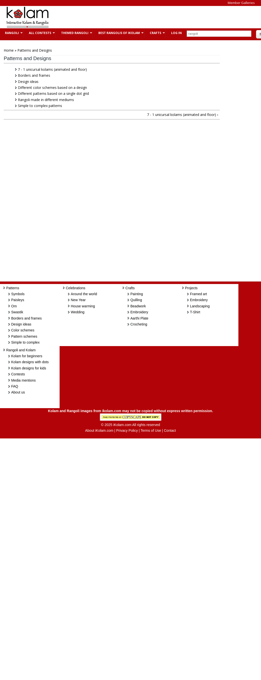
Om (14, 306)
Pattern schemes (24, 336)
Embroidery (139, 312)
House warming (83, 306)
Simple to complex (25, 342)
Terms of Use (151, 430)
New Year (78, 300)
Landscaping (200, 306)
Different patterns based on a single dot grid (53, 93)
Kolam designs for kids (28, 368)
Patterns (12, 288)
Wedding (77, 312)
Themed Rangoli (74, 33)
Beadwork (138, 306)
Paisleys (17, 300)
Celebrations (75, 288)
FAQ (14, 386)
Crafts (155, 33)
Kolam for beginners (26, 356)
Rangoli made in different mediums (46, 99)
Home (9, 50)
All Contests (39, 33)
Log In (176, 33)
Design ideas (28, 81)
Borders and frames (34, 75)
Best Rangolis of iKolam (118, 33)
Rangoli (11, 33)
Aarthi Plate (139, 318)
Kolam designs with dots (30, 362)
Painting (136, 294)
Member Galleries (241, 2)
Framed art (198, 294)
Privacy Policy (127, 430)
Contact (170, 430)
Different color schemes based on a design (52, 87)
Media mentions (23, 380)
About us (18, 392)
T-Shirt (195, 312)
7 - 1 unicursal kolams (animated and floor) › (182, 114)
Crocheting (138, 324)
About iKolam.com (99, 430)
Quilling (136, 300)
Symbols (18, 294)
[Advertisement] (145, 17)
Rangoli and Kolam (21, 350)
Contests (18, 374)
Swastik (17, 312)
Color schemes (22, 330)
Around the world (84, 294)
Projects (191, 288)
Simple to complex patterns (40, 105)
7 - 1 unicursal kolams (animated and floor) (52, 69)
